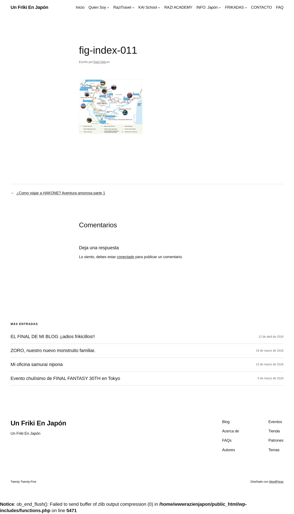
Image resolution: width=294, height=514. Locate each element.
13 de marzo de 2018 (269, 364)
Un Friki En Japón (29, 7)
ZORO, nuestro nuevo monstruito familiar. (53, 350)
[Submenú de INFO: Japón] (220, 7)
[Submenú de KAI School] (159, 7)
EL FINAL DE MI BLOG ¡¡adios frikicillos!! (53, 336)
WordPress (276, 481)
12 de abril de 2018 (271, 336)
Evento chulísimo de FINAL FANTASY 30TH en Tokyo (65, 378)
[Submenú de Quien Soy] (108, 7)
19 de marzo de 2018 (269, 350)
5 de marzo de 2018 (270, 378)
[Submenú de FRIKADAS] (246, 7)
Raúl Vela (99, 62)
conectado (125, 257)
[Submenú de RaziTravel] (133, 7)
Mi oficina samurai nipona (37, 364)
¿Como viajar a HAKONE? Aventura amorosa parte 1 (60, 193)
